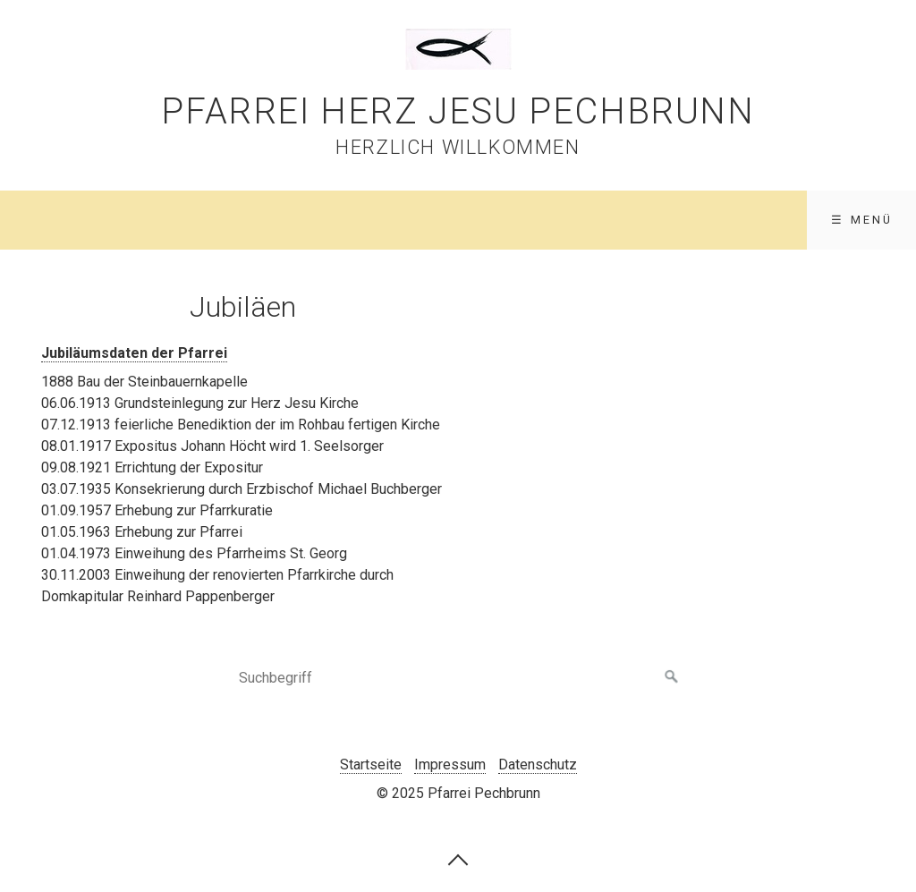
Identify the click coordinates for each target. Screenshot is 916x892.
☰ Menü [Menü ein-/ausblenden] (862, 219)
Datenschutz (537, 764)
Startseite (371, 764)
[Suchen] (671, 677)
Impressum (450, 764)
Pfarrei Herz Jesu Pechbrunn (457, 111)
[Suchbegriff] (458, 677)
